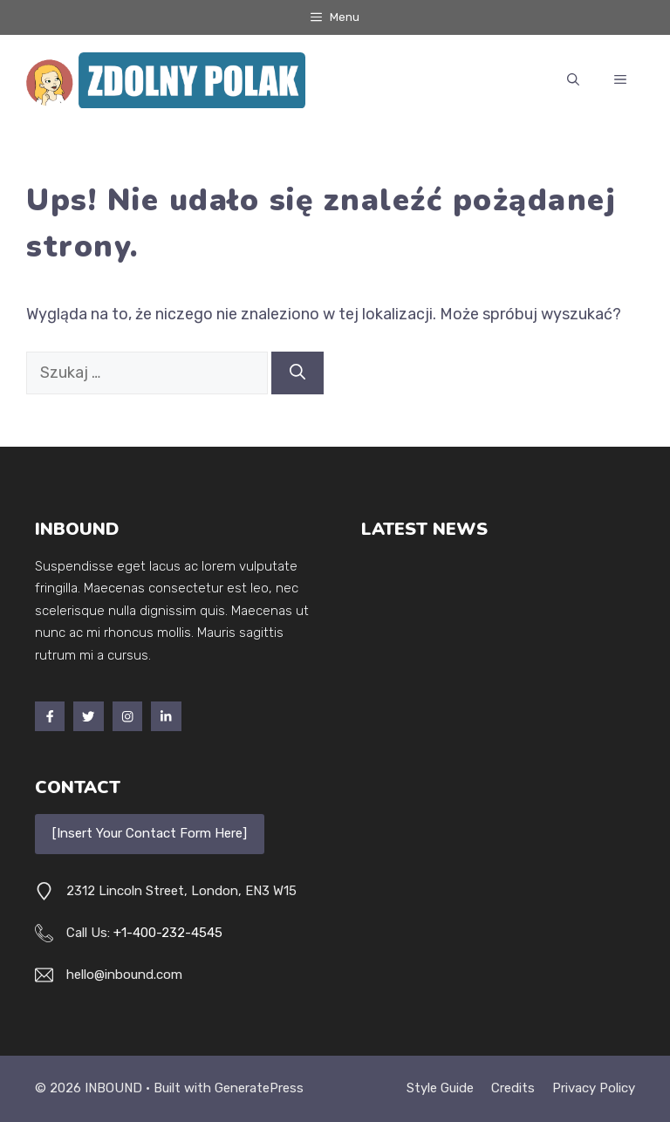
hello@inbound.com (124, 974)
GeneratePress (259, 1088)
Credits (513, 1088)
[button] (573, 80)
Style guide (440, 1088)
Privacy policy (593, 1088)
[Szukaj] (297, 373)
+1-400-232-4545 (167, 933)
